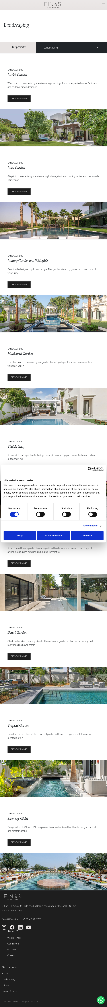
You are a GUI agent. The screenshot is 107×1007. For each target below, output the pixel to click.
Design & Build (9, 991)
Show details (90, 525)
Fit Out (5, 973)
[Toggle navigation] (103, 5)
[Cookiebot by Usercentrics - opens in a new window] (90, 469)
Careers (11, 955)
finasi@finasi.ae (10, 919)
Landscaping (51, 47)
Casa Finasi (13, 943)
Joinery (6, 985)
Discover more (19, 98)
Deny (20, 535)
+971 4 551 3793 (32, 919)
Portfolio (11, 949)
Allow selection (53, 535)
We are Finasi (14, 938)
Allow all (87, 535)
